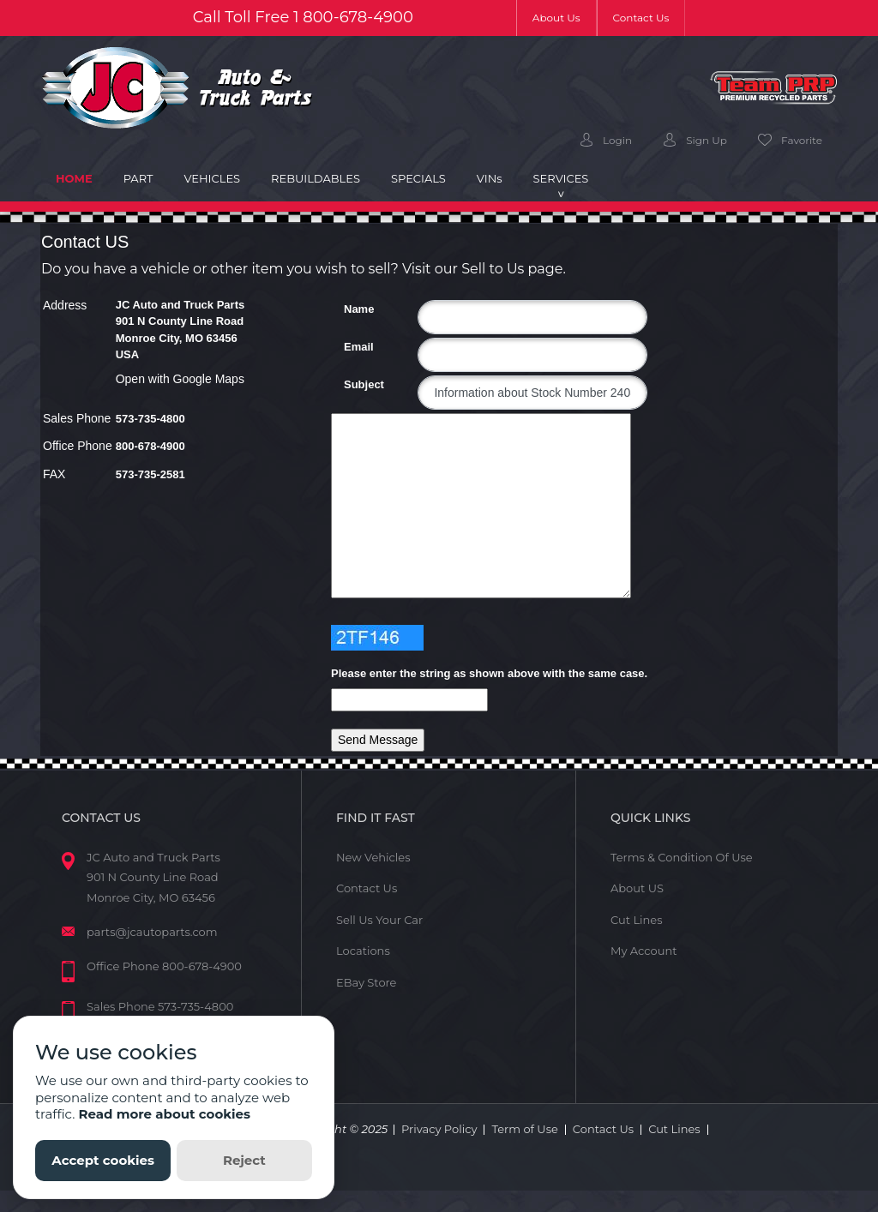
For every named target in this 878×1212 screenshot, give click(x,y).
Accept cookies (102, 1160)
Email (350, 346)
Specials (418, 178)
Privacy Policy (439, 1129)
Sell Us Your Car (379, 920)
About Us (564, 16)
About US (637, 888)
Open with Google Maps (180, 379)
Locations (363, 950)
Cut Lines (636, 920)
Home (82, 177)
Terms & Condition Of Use (681, 857)
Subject (350, 384)
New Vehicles (373, 857)
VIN (489, 178)
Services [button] (561, 178)
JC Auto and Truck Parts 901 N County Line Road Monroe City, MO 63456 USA (180, 330)
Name (350, 309)
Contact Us (641, 17)
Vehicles (211, 178)
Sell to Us (492, 269)
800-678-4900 (358, 17)
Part (138, 178)
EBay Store (366, 982)
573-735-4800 (150, 418)
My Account (643, 950)
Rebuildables (315, 178)
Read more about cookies (164, 1114)
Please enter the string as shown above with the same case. (489, 673)
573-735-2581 (150, 474)
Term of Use (524, 1129)
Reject (244, 1160)
